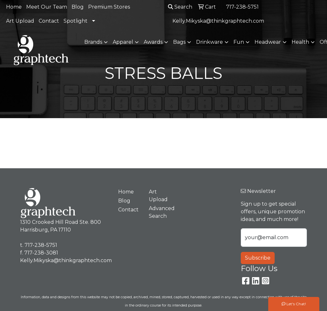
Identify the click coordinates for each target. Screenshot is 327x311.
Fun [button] (238, 42)
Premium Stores (109, 7)
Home (14, 7)
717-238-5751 (242, 7)
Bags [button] (179, 42)
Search (180, 7)
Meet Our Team (46, 7)
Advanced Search (160, 212)
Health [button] (300, 42)
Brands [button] (93, 42)
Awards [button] (153, 42)
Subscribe (257, 258)
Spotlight (75, 21)
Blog (78, 7)
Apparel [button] (123, 42)
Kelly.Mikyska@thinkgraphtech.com (218, 21)
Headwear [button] (268, 42)
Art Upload (20, 21)
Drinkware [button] (209, 42)
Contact (49, 21)
